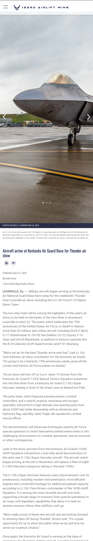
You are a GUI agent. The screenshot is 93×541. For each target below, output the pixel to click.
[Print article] (6, 263)
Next (88, 117)
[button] (5, 7)
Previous (4, 117)
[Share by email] (13, 263)
